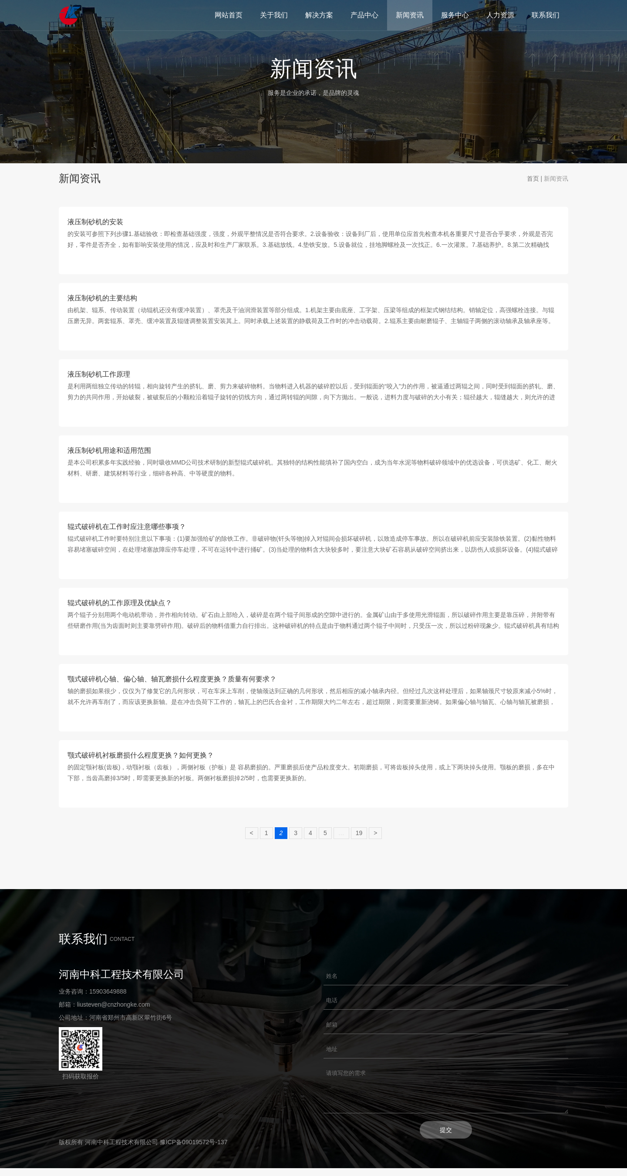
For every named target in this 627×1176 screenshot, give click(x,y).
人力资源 (500, 15)
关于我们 (274, 15)
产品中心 (364, 15)
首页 (533, 178)
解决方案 (319, 15)
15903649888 (108, 991)
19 (359, 832)
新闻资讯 (410, 15)
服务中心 (455, 15)
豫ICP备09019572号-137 (194, 1149)
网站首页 (229, 15)
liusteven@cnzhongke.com (113, 1004)
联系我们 (546, 15)
